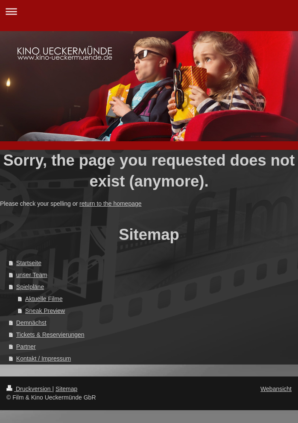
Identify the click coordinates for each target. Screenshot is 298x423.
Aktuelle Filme (44, 298)
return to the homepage (110, 203)
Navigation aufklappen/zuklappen (149, 11)
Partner (26, 346)
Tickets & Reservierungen (50, 334)
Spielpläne (30, 286)
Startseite (28, 263)
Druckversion (29, 388)
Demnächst (31, 322)
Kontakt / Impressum (43, 358)
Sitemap (66, 388)
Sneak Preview (45, 310)
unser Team (31, 274)
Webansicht (276, 388)
